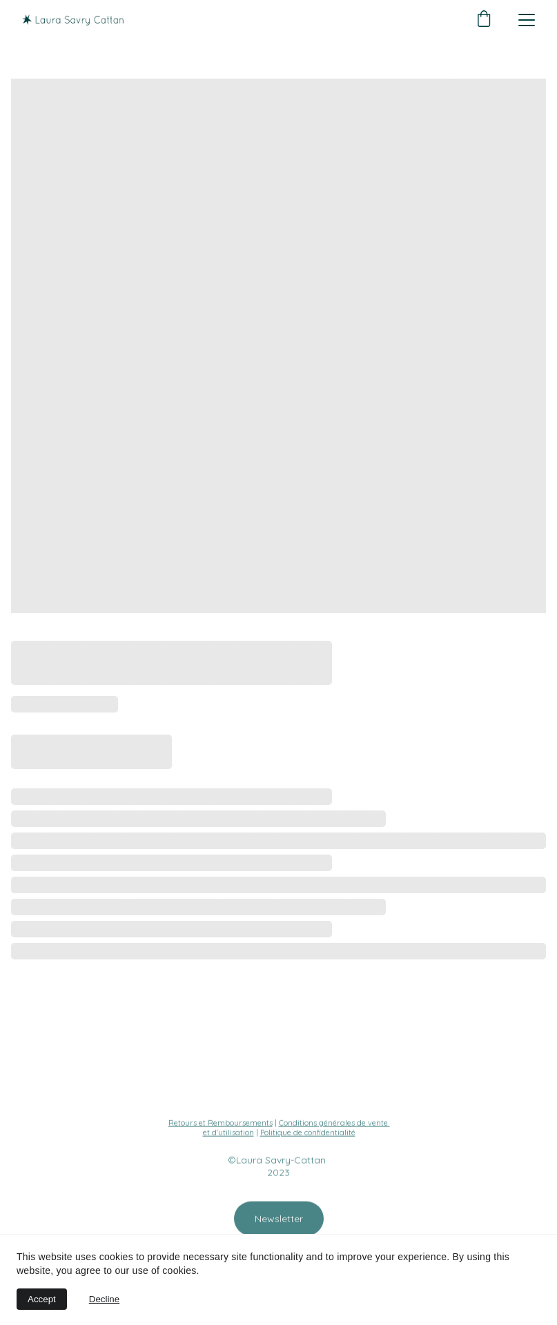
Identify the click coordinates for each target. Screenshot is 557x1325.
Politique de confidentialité (307, 1133)
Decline (104, 1299)
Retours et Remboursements (220, 1123)
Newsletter (279, 1220)
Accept (42, 1299)
